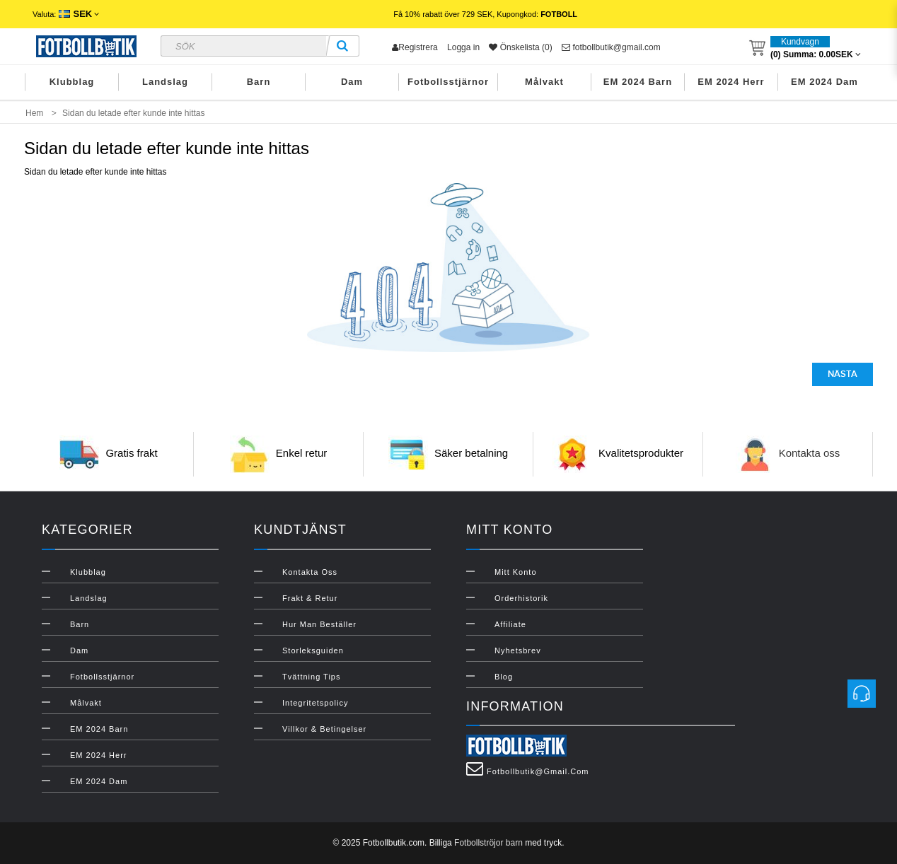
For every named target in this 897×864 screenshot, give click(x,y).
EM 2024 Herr (731, 81)
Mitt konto (515, 572)
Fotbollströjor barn (488, 843)
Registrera (414, 47)
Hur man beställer (319, 624)
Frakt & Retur (309, 598)
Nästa (842, 374)
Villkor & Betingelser (324, 729)
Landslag (165, 81)
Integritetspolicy (315, 703)
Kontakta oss (809, 453)
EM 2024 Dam (824, 81)
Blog (503, 676)
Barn (259, 81)
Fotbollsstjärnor (448, 81)
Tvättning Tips (311, 676)
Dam (352, 81)
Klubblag (72, 81)
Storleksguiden (313, 650)
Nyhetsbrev (517, 650)
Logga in (463, 47)
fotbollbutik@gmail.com (611, 47)
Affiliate (510, 624)
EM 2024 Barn (637, 81)
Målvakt (544, 81)
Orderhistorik (521, 598)
